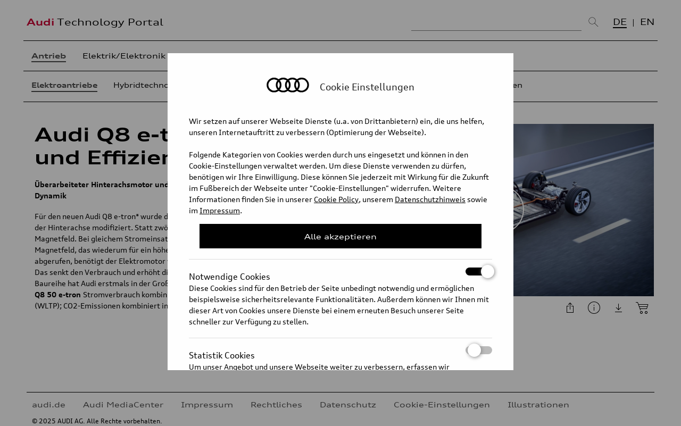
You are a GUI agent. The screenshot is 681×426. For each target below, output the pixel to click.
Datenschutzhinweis (430, 199)
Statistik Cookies (340, 350)
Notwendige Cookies (340, 271)
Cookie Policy (336, 199)
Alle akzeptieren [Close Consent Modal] (340, 236)
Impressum (220, 210)
